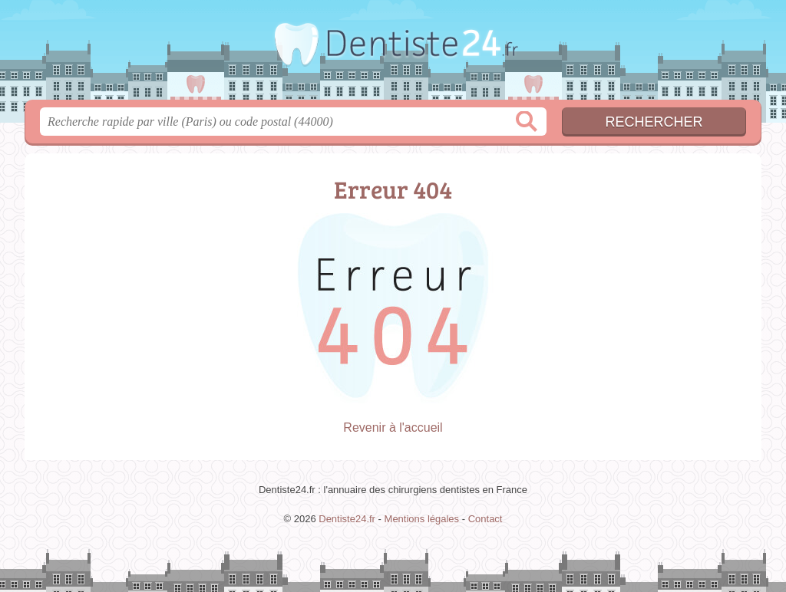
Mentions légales (422, 519)
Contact (485, 519)
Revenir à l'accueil (392, 427)
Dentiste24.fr (393, 54)
